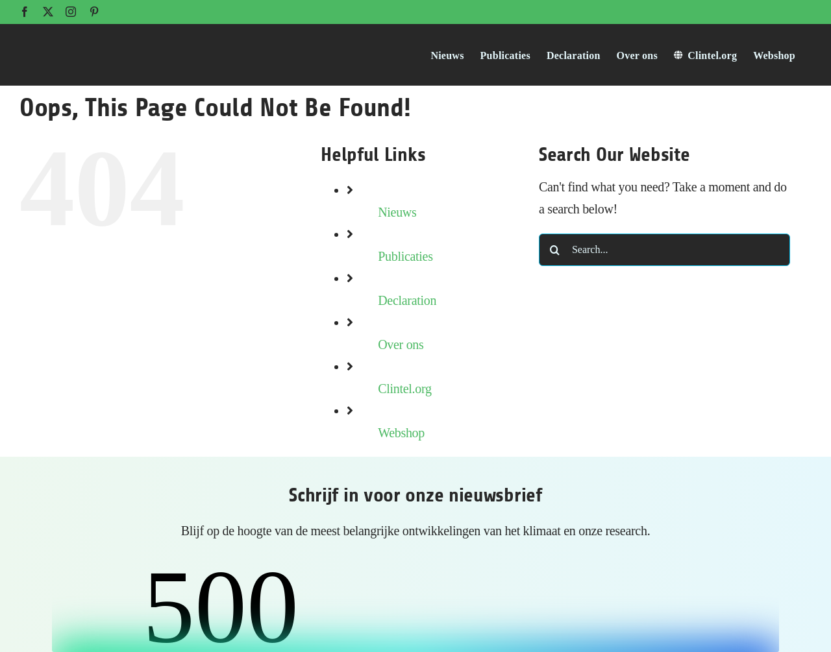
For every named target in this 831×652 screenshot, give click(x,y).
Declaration (407, 300)
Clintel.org (404, 388)
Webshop (401, 433)
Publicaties (405, 256)
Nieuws (397, 212)
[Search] (555, 250)
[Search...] (664, 250)
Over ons (400, 344)
